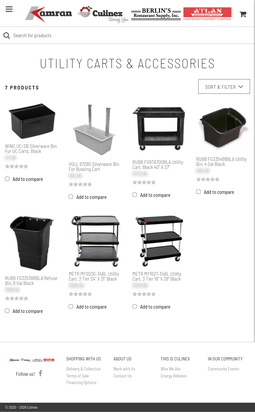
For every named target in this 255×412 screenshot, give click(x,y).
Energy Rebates (174, 375)
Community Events (223, 368)
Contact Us (123, 375)
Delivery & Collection (83, 368)
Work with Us (124, 368)
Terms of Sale (77, 375)
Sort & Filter (224, 86)
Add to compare (28, 179)
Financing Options (81, 382)
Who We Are (171, 368)
